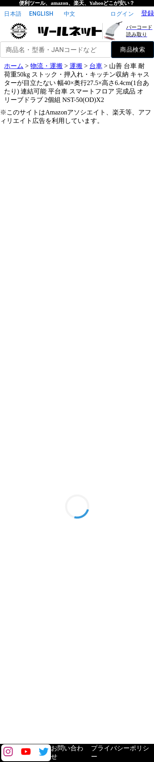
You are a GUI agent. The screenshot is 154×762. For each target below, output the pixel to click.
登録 (147, 13)
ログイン (122, 13)
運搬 (76, 65)
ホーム (13, 65)
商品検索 (133, 50)
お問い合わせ (67, 752)
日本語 (13, 13)
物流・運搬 (46, 65)
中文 (69, 13)
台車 (95, 65)
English (41, 13)
